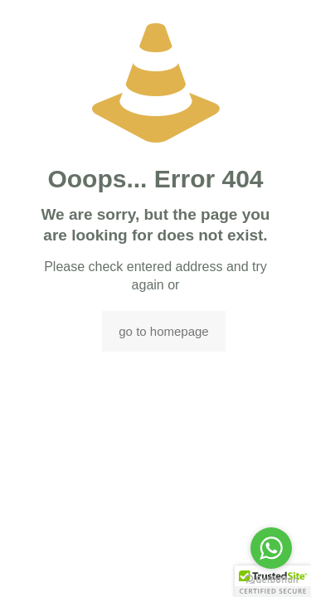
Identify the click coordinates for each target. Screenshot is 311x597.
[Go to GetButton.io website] (271, 580)
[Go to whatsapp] (271, 548)
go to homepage (163, 331)
